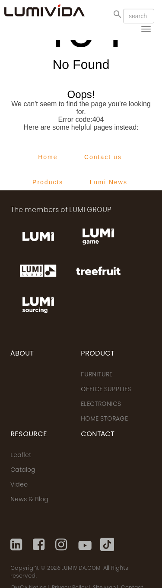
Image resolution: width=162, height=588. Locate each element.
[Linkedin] (17, 545)
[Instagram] (62, 545)
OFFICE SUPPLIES (106, 390)
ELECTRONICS (101, 405)
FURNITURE (96, 375)
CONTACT (97, 434)
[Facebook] (40, 545)
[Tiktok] (107, 545)
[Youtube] (85, 545)
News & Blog (29, 500)
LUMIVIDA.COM (81, 568)
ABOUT (22, 353)
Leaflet (20, 456)
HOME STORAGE (104, 419)
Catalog (22, 470)
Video (19, 485)
